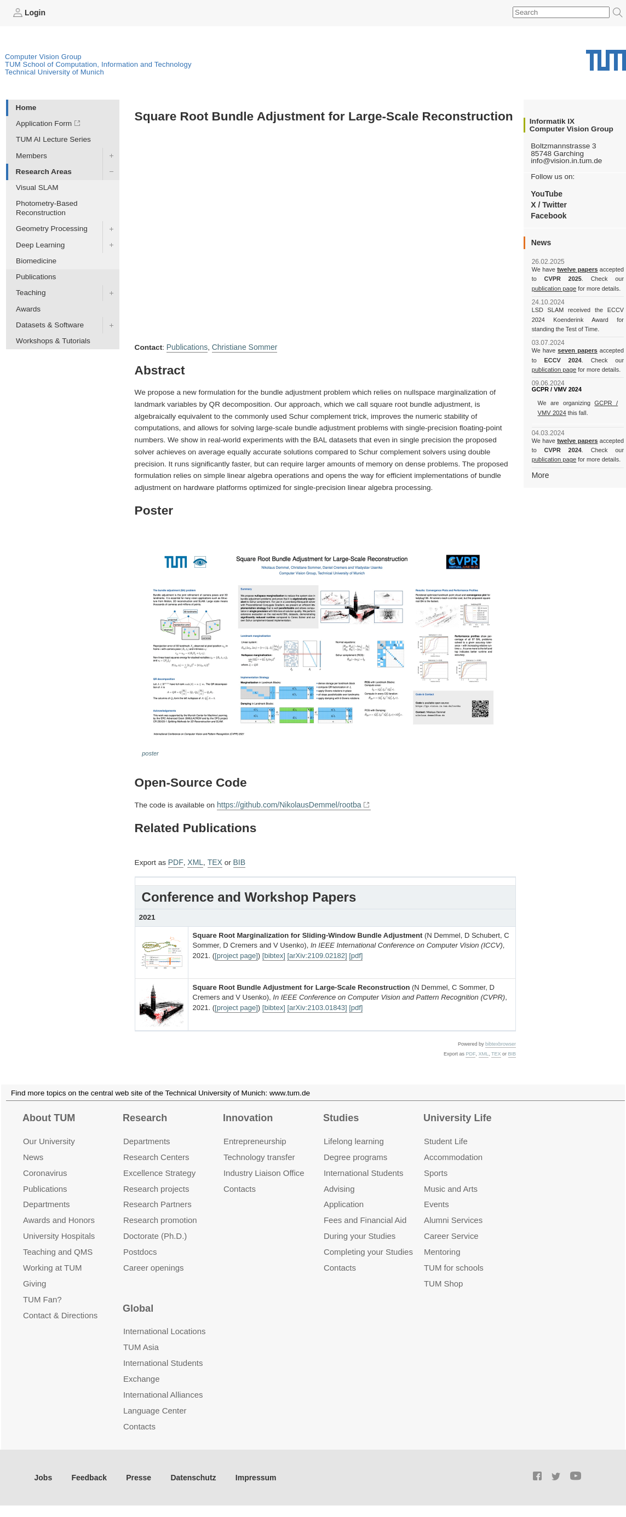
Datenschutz (189, 1474)
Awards (28, 308)
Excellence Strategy (159, 1170)
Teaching (30, 293)
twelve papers (578, 269)
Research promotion (160, 1217)
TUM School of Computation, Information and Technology (98, 64)
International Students (363, 1170)
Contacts (239, 1186)
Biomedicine (36, 260)
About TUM (48, 1115)
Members (31, 155)
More (540, 474)
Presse (136, 1474)
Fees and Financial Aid (365, 1217)
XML (194, 860)
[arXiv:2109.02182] (317, 953)
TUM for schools (454, 1265)
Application (344, 1202)
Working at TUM (52, 1265)
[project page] (236, 953)
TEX (212, 860)
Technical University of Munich (54, 71)
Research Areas (44, 171)
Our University (49, 1138)
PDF (175, 860)
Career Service (451, 1233)
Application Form (44, 123)
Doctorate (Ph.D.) (155, 1233)
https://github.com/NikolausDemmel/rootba (287, 803)
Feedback (88, 1474)
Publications (36, 277)
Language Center (155, 1407)
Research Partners (157, 1202)
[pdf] (356, 953)
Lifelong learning (354, 1138)
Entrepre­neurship (254, 1138)
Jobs (43, 1474)
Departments (46, 1202)
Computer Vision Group (43, 56)
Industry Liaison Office (264, 1170)
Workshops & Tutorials (53, 341)
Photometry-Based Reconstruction (47, 208)
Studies (341, 1115)
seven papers (577, 350)
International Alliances (163, 1392)
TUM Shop (443, 1281)
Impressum (250, 1474)
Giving (34, 1281)
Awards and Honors (59, 1217)
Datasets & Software (50, 324)
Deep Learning (40, 244)
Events (436, 1202)
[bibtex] (273, 953)
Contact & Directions (60, 1313)
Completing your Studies (368, 1249)
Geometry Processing (52, 228)
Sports (435, 1170)
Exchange (141, 1376)
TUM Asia (141, 1344)
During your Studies (359, 1233)
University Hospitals (59, 1233)
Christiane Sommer (242, 347)
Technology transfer (259, 1154)
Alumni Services (453, 1217)
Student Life (446, 1138)
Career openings (153, 1265)
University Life (457, 1115)
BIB (237, 860)
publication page (553, 288)
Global (138, 1305)
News (33, 1154)
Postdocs (140, 1249)
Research (145, 1115)
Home (26, 107)
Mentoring (442, 1249)
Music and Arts (451, 1186)
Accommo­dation (453, 1154)
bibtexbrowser (500, 1042)
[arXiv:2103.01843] (317, 1005)
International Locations (164, 1329)
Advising (339, 1186)
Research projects (156, 1186)
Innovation (248, 1115)
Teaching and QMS (58, 1249)
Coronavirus (45, 1170)
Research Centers (156, 1154)
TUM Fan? (42, 1297)
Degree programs (355, 1154)
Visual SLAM (37, 187)
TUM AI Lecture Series (53, 139)
